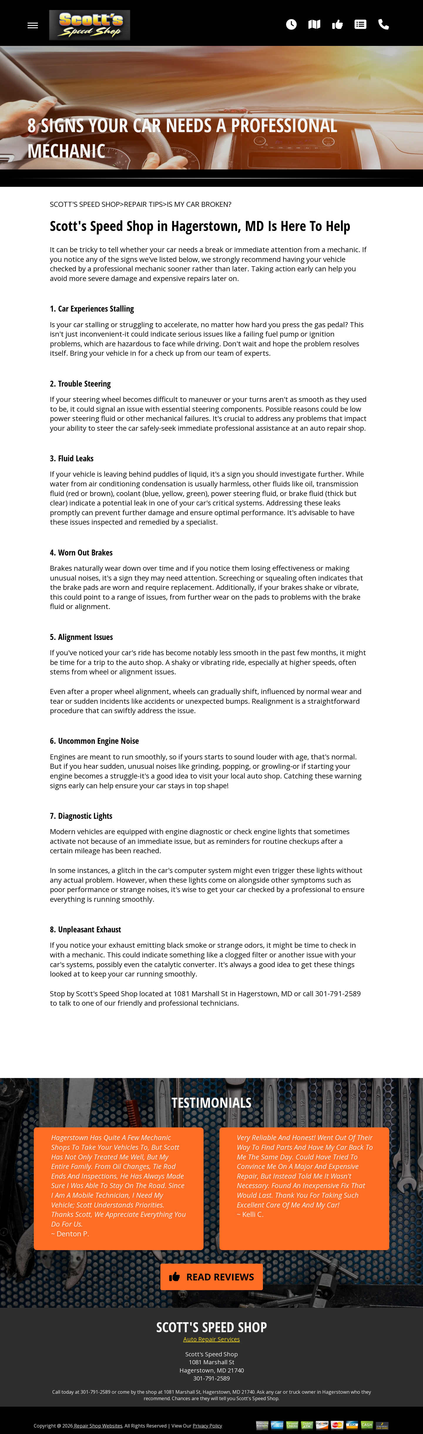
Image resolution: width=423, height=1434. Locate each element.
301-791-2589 (338, 993)
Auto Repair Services (211, 1339)
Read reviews (211, 1276)
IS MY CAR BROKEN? (199, 204)
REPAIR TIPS (143, 204)
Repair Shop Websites (97, 1426)
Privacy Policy (207, 1426)
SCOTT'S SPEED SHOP (85, 204)
